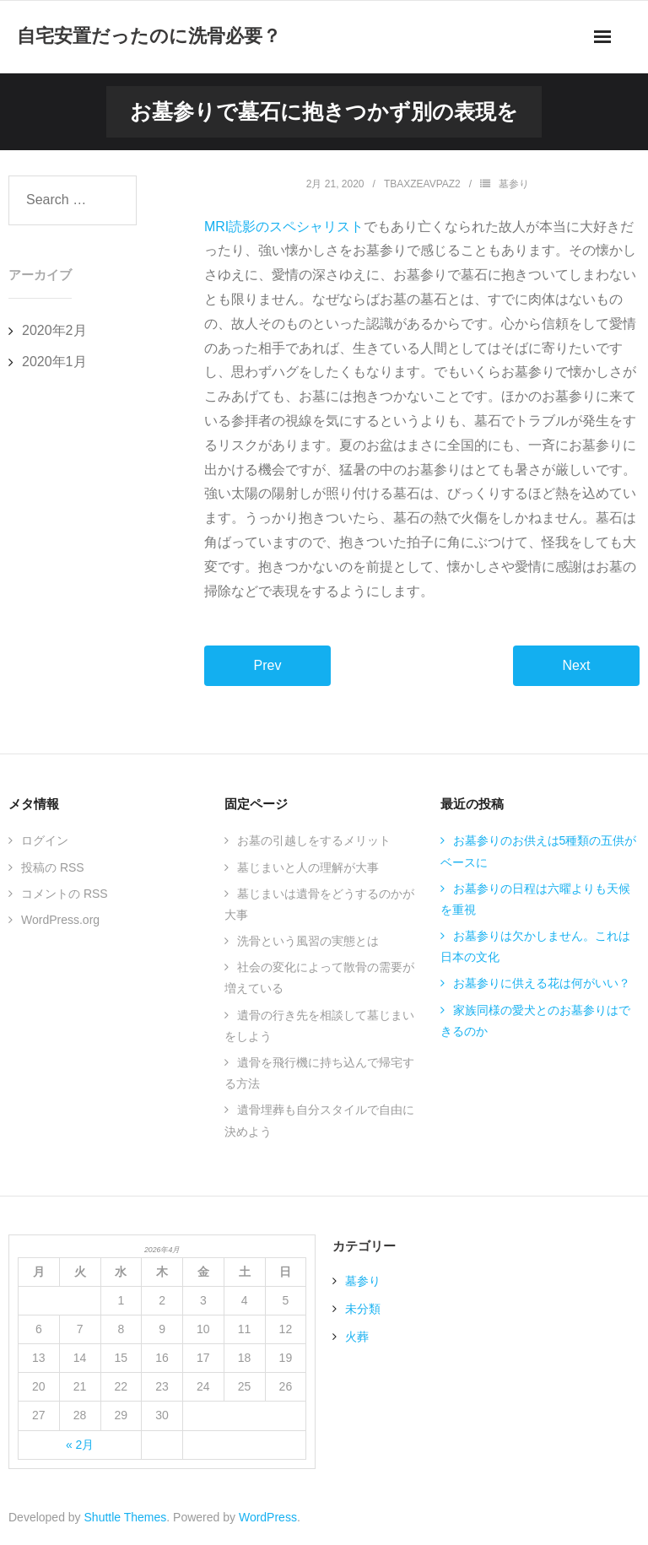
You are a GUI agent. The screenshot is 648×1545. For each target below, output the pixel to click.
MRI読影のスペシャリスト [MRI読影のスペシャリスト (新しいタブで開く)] (284, 226)
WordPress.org (60, 919)
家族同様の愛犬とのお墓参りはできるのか (535, 1020)
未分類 (363, 1308)
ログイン (44, 840)
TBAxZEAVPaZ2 (422, 184)
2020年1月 (54, 361)
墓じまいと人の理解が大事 (308, 867)
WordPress (268, 1517)
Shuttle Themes (125, 1517)
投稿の (52, 867)
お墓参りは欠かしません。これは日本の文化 (535, 946)
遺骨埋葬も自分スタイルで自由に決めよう (319, 1120)
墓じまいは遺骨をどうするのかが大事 (319, 904)
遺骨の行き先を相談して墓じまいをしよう (319, 1025)
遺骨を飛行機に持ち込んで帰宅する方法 (319, 1073)
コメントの (64, 893)
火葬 (357, 1336)
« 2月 (80, 1444)
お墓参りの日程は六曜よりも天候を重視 (535, 899)
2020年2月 (54, 330)
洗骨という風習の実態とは (308, 941)
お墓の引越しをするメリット (314, 840)
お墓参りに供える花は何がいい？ (541, 983)
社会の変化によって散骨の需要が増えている (319, 977)
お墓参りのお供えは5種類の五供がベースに (538, 851)
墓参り (514, 184)
